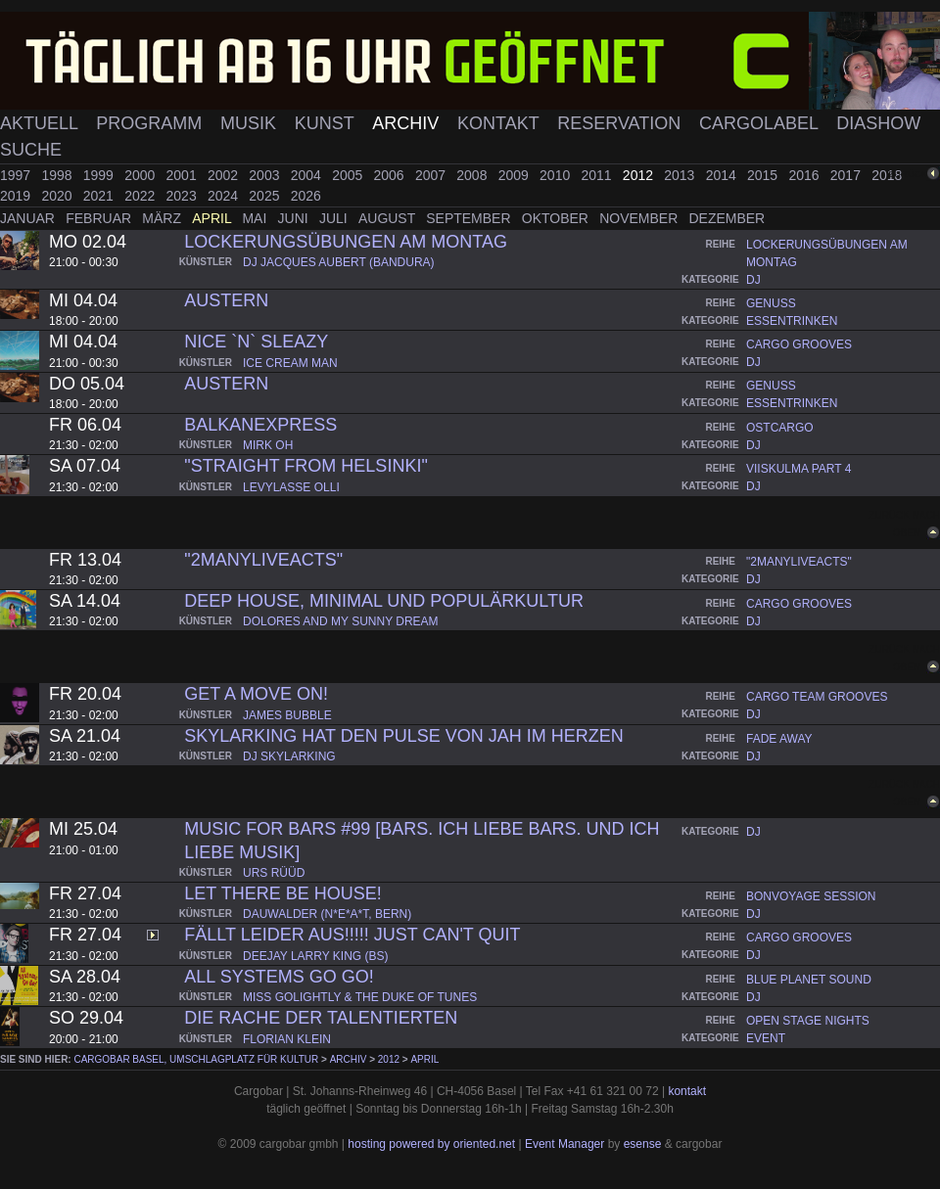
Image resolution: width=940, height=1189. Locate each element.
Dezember (727, 218)
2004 (308, 175)
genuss (771, 303)
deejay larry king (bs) (316, 956)
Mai (256, 218)
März (163, 218)
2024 (225, 196)
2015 (764, 175)
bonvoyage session (810, 896)
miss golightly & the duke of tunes (360, 997)
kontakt (687, 1091)
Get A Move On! (256, 694)
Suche (31, 150)
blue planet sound (808, 979)
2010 (557, 175)
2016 (805, 175)
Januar (29, 218)
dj (753, 280)
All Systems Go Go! (278, 976)
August (388, 218)
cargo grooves (799, 344)
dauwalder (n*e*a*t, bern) (327, 914)
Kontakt (500, 123)
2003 (266, 175)
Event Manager (564, 1144)
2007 (432, 175)
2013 (681, 175)
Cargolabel (760, 123)
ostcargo (780, 427)
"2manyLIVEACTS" (263, 560)
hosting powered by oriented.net (431, 1144)
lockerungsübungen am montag (345, 242)
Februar (100, 218)
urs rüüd (274, 873)
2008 (473, 175)
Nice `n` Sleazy (256, 341)
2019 (17, 196)
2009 (515, 175)
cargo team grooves (816, 697)
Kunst (327, 123)
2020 (58, 196)
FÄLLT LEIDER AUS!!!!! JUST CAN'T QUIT (352, 934)
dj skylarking (289, 756)
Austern (226, 300)
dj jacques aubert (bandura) (339, 262)
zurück (907, 173)
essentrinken (791, 321)
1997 (17, 175)
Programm (151, 123)
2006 (391, 175)
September (470, 218)
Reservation (621, 123)
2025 (266, 196)
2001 (183, 175)
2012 (640, 175)
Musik (250, 123)
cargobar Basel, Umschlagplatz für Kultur (195, 1059)
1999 (100, 175)
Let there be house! (282, 893)
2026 (306, 196)
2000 (141, 175)
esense (643, 1144)
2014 (723, 175)
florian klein (287, 1039)
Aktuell (41, 123)
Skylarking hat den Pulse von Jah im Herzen (403, 736)
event (765, 1038)
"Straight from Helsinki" (305, 466)
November (640, 218)
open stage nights (808, 1021)
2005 (349, 175)
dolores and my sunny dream (341, 621)
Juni (295, 218)
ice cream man (290, 363)
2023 (183, 196)
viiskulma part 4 (798, 469)
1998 (58, 175)
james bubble (287, 715)
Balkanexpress (260, 424)
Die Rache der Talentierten (320, 1018)
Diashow (878, 123)
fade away (779, 739)
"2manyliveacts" (799, 562)
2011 (598, 175)
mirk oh (268, 445)
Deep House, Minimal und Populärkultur (384, 601)
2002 (225, 175)
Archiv (408, 123)
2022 (141, 196)
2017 (847, 175)
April (213, 218)
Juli (335, 218)
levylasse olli (291, 487)
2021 (100, 196)
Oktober (557, 218)
